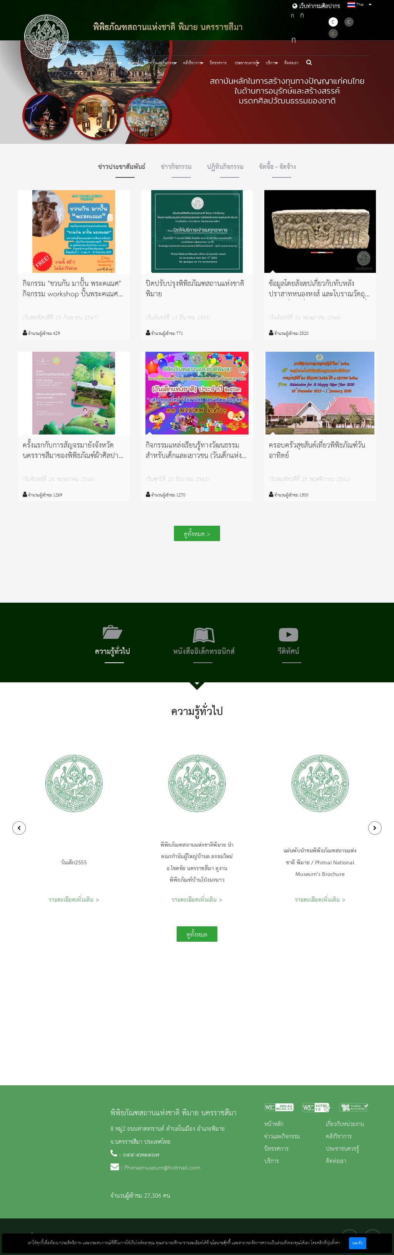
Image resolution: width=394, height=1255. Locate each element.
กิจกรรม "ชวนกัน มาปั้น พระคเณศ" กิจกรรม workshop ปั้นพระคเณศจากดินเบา (72, 294)
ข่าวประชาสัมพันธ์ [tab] (121, 167)
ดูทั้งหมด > (197, 534)
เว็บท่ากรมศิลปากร (316, 6)
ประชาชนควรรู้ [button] (246, 63)
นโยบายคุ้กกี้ (220, 1243)
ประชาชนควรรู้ (342, 1149)
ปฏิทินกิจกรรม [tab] (225, 167)
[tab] (112, 642)
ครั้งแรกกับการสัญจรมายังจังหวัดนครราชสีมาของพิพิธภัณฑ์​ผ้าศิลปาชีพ (71, 456)
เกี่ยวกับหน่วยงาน (345, 1124)
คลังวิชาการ (339, 1137)
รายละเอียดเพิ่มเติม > (74, 900)
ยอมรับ (357, 1243)
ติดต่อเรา (291, 63)
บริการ (271, 1161)
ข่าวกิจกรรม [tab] (176, 167)
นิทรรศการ (218, 63)
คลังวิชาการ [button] (192, 63)
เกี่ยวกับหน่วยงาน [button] (106, 63)
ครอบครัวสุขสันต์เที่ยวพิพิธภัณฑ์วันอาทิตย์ (317, 451)
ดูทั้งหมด (197, 935)
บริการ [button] (271, 63)
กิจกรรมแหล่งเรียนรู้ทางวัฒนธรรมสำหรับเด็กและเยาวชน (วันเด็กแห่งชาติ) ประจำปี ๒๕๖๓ (194, 456)
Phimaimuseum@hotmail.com (162, 1168)
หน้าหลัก (135, 63)
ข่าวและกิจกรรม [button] (162, 63)
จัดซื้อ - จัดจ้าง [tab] (277, 167)
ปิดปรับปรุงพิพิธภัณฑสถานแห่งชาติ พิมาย (195, 289)
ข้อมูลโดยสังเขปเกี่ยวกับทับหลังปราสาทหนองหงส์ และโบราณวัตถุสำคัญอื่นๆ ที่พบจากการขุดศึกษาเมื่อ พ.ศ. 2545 (320, 300)
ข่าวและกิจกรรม (282, 1137)
